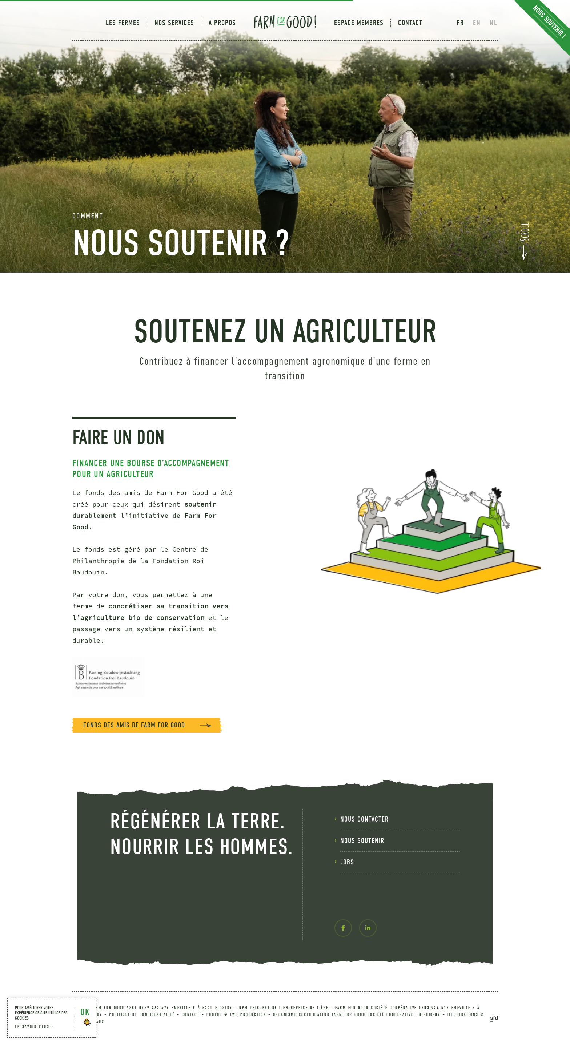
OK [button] (84, 1012)
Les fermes (123, 23)
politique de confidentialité (142, 1014)
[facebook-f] (343, 953)
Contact (410, 23)
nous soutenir (362, 866)
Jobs (347, 887)
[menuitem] (126, 22)
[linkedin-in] (368, 953)
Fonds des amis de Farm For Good (134, 750)
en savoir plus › (34, 1026)
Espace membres (359, 23)
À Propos (222, 23)
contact (191, 1014)
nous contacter (364, 844)
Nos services (174, 23)
